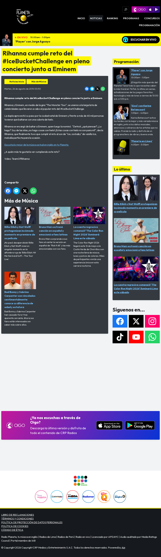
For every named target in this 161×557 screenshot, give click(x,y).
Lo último (122, 169)
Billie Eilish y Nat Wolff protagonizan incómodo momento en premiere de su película (20, 223)
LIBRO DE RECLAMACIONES (17, 514)
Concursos (152, 18)
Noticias (96, 18)
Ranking (112, 18)
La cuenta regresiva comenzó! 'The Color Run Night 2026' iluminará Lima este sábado (89, 223)
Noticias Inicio (16, 81)
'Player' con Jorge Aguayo (32, 41)
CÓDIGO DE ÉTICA (12, 529)
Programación (149, 25)
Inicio (81, 18)
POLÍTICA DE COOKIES (14, 526)
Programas (131, 18)
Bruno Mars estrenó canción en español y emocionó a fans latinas (55, 221)
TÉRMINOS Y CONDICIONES (17, 518)
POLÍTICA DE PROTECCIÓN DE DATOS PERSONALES (31, 522)
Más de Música (38, 81)
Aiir (123, 547)
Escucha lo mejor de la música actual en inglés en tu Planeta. (36, 144)
